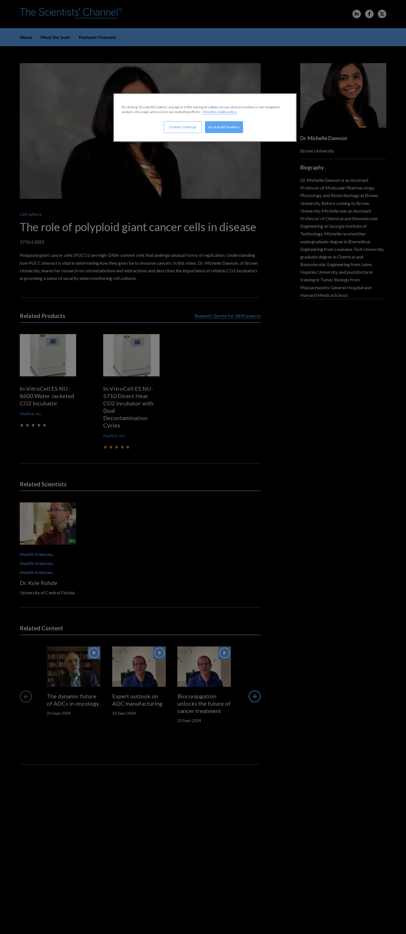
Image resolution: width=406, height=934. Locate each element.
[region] (205, 117)
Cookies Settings (183, 127)
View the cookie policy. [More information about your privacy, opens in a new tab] (220, 112)
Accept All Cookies (223, 127)
